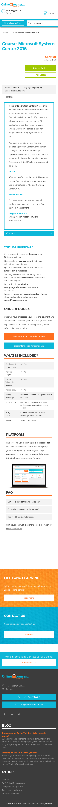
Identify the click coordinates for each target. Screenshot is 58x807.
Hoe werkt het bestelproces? (20, 517)
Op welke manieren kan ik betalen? (23, 509)
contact (29, 635)
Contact (6, 780)
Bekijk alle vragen (41, 525)
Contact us (29, 663)
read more (29, 598)
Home (5, 32)
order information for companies (29, 346)
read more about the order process (29, 336)
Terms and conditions (12, 790)
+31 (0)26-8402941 (31, 697)
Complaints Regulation (12, 787)
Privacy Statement (10, 794)
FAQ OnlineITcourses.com (13, 783)
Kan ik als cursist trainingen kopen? (23, 502)
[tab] (29, 96)
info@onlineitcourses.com (31, 704)
